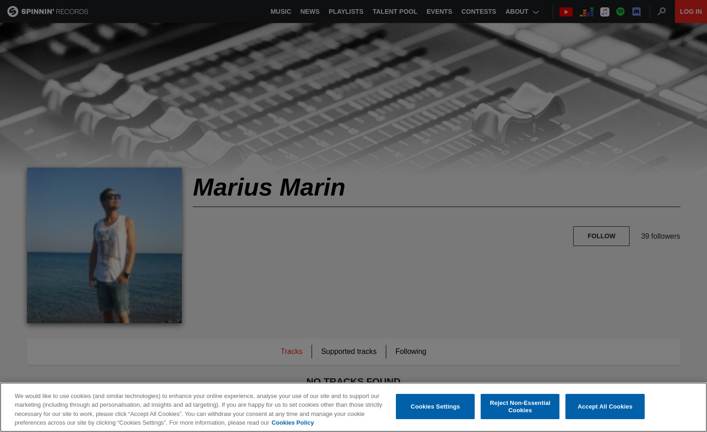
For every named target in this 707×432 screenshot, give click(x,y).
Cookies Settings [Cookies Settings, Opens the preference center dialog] (435, 406)
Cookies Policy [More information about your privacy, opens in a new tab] (293, 422)
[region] (353, 407)
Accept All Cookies (605, 406)
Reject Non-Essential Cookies (520, 406)
